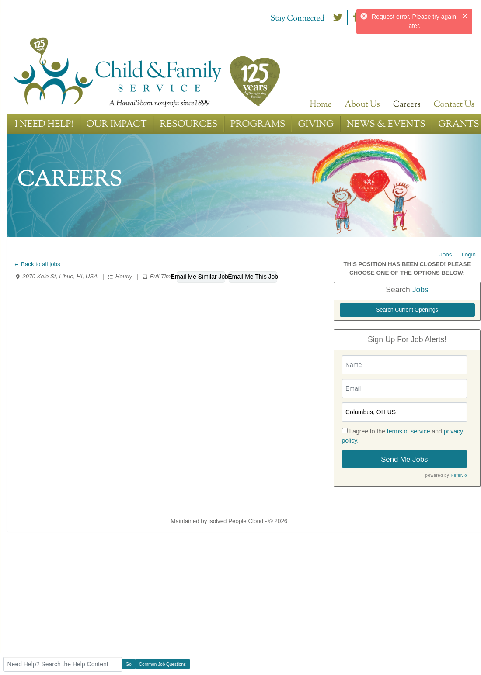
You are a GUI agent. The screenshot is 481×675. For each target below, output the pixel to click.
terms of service (408, 431)
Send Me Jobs (404, 459)
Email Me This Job (253, 276)
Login (468, 254)
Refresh (313, 521)
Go (129, 664)
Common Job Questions (162, 664)
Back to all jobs (37, 264)
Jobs (445, 254)
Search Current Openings (407, 310)
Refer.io (459, 475)
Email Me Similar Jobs (201, 276)
